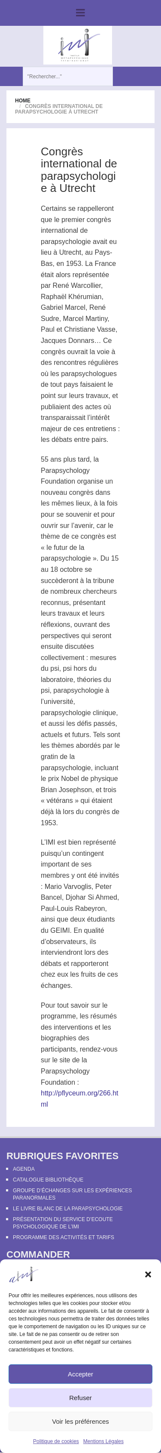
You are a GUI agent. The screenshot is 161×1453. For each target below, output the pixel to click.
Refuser (80, 1397)
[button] (148, 1274)
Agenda (24, 1169)
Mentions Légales (103, 1441)
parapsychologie (66, 241)
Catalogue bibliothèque (48, 1180)
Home (22, 101)
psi (54, 668)
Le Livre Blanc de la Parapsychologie (68, 1209)
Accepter (80, 1374)
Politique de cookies (56, 1441)
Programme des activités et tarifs (63, 1237)
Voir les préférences (80, 1421)
